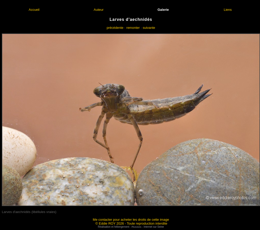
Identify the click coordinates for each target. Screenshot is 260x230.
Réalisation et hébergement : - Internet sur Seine (131, 226)
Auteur (98, 10)
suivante (149, 28)
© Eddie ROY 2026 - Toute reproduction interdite (131, 223)
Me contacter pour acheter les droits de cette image (131, 220)
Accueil (34, 10)
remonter (133, 28)
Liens (228, 10)
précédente (115, 28)
